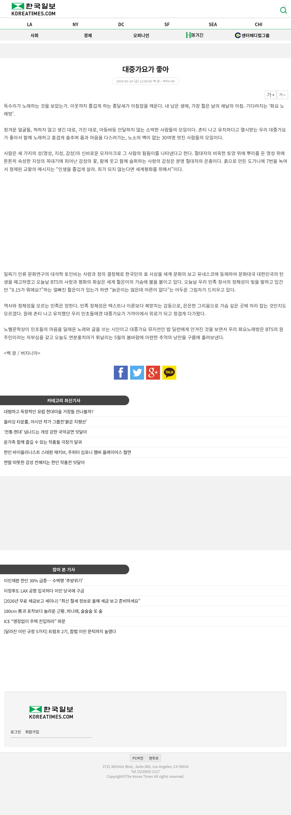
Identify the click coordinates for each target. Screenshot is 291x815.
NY (75, 24)
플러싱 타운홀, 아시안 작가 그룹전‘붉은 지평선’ (45, 422)
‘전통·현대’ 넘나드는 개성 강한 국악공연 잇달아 (45, 432)
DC (121, 24)
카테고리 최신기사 (63, 400)
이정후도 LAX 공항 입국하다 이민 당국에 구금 (44, 591)
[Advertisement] (145, 512)
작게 (282, 95)
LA (29, 24)
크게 (271, 95)
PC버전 (137, 757)
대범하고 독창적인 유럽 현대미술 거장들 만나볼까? (48, 411)
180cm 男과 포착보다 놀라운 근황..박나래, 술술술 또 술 (53, 611)
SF (167, 24)
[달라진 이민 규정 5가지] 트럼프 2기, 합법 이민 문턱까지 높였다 (60, 631)
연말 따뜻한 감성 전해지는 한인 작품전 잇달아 (44, 462)
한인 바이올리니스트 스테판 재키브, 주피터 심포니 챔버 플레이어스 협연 (67, 452)
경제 (88, 35)
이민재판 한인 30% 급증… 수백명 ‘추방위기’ (43, 580)
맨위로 (154, 757)
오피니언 (141, 35)
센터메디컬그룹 (252, 35)
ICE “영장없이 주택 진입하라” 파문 (34, 621)
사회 (34, 35)
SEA (213, 24)
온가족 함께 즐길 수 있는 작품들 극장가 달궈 (43, 442)
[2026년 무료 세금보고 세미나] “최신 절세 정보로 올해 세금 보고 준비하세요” (72, 601)
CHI (258, 24)
